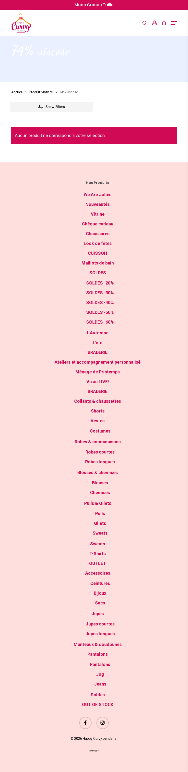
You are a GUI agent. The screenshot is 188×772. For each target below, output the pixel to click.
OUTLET (97, 563)
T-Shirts (97, 553)
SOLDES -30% (100, 292)
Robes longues (100, 461)
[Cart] (164, 23)
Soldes (98, 694)
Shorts (98, 410)
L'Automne (97, 332)
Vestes (98, 420)
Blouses (100, 482)
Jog (100, 674)
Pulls (100, 513)
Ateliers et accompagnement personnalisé (98, 362)
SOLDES (97, 272)
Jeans (100, 684)
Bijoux (100, 593)
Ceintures (100, 583)
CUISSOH (97, 253)
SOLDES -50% (100, 312)
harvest (94, 751)
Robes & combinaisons (98, 441)
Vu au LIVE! (97, 381)
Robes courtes (100, 452)
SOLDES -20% (100, 283)
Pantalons (97, 654)
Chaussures (97, 233)
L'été (97, 342)
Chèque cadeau (97, 223)
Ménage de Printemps (97, 371)
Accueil (17, 92)
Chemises (100, 492)
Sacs (100, 602)
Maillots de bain (98, 262)
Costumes (100, 431)
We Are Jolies (97, 194)
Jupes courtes (100, 623)
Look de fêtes (98, 243)
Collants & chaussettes (97, 401)
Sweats (100, 533)
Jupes (98, 613)
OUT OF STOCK (97, 704)
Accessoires (97, 573)
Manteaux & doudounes (98, 644)
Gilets (100, 523)
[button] (174, 23)
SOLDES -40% (100, 302)
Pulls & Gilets (97, 503)
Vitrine (98, 214)
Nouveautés (97, 204)
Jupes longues (100, 633)
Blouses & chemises (97, 472)
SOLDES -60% (100, 322)
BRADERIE (97, 352)
